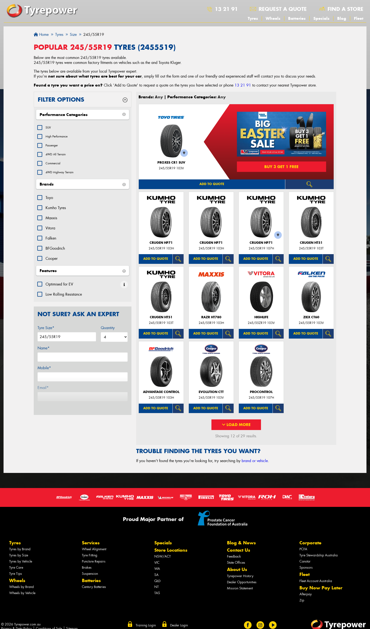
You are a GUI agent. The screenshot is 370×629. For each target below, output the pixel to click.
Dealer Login (179, 625)
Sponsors (306, 567)
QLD (157, 581)
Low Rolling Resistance (64, 301)
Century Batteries (94, 587)
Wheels (273, 18)
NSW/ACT (162, 556)
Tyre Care (16, 567)
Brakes (87, 567)
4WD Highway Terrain (64, 178)
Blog (341, 18)
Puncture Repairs (93, 561)
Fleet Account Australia (315, 581)
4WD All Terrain (59, 158)
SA (156, 575)
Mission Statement (240, 588)
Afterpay (305, 594)
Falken (51, 245)
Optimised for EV (59, 291)
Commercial (55, 168)
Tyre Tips (15, 573)
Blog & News (241, 543)
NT (156, 587)
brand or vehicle (255, 460)
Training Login (146, 625)
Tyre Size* (46, 334)
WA (157, 569)
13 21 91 (226, 9)
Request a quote (283, 9)
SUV (49, 128)
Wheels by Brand (21, 587)
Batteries (297, 18)
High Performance (60, 138)
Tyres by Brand (19, 549)
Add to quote (211, 184)
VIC (157, 562)
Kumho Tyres (56, 214)
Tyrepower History (240, 576)
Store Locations (170, 550)
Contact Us (238, 550)
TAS (157, 593)
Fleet (358, 18)
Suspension (90, 573)
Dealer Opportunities (241, 582)
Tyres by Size (18, 555)
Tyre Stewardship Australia (318, 555)
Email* (43, 394)
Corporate (310, 543)
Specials (321, 18)
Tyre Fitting (89, 555)
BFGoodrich (55, 255)
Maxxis (51, 225)
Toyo (49, 204)
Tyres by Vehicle (20, 561)
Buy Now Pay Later (320, 588)
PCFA (303, 549)
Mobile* (44, 374)
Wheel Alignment (94, 549)
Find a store (345, 9)
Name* (44, 355)
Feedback (234, 556)
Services (91, 543)
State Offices (236, 562)
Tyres (253, 18)
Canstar (305, 561)
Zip (301, 600)
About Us (237, 569)
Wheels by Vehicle (22, 593)
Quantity (108, 334)
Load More (236, 424)
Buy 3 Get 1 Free (281, 166)
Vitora (50, 235)
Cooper (52, 265)
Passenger (53, 148)
